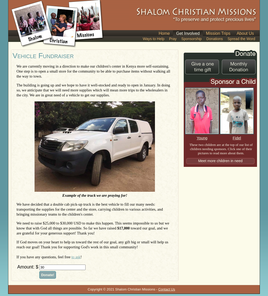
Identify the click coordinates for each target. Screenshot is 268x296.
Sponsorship (191, 39)
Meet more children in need (220, 161)
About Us (245, 33)
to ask (76, 257)
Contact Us (166, 289)
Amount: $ (27, 267)
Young (202, 136)
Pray (173, 39)
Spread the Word (241, 39)
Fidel (237, 136)
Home (164, 33)
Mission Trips (218, 33)
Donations (214, 39)
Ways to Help (153, 39)
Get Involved (188, 33)
